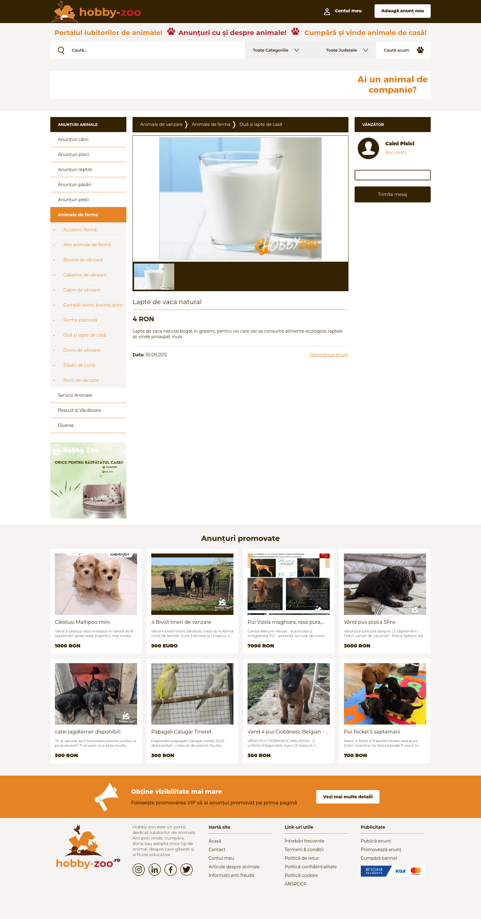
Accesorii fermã (80, 230)
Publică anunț (376, 841)
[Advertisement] (199, 85)
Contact (217, 849)
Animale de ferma (78, 214)
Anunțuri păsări (74, 184)
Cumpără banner (379, 858)
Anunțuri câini (73, 139)
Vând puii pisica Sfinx (370, 622)
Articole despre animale (234, 867)
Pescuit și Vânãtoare (79, 410)
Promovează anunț (381, 849)
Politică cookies (301, 875)
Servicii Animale (75, 395)
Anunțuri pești (73, 199)
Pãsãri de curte (79, 365)
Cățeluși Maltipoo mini (82, 622)
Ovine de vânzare (82, 350)
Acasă (215, 841)
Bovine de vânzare (83, 260)
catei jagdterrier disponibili (88, 732)
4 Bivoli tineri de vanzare (181, 622)
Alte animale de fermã (87, 245)
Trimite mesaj (392, 194)
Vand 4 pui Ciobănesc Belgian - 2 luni (288, 732)
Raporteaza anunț (329, 355)
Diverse (66, 425)
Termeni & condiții (304, 849)
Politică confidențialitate (311, 867)
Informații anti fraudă (231, 875)
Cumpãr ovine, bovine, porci (93, 305)
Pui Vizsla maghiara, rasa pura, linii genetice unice (284, 622)
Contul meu (221, 858)
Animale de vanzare (161, 124)
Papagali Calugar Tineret (181, 732)
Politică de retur (302, 858)
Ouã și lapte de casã (84, 335)
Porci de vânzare (81, 380)
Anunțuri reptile (75, 169)
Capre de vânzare (82, 290)
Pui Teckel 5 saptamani (372, 732)
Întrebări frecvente (305, 841)
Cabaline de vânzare (85, 275)
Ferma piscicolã (80, 320)
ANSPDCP (295, 884)
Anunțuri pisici (73, 154)
